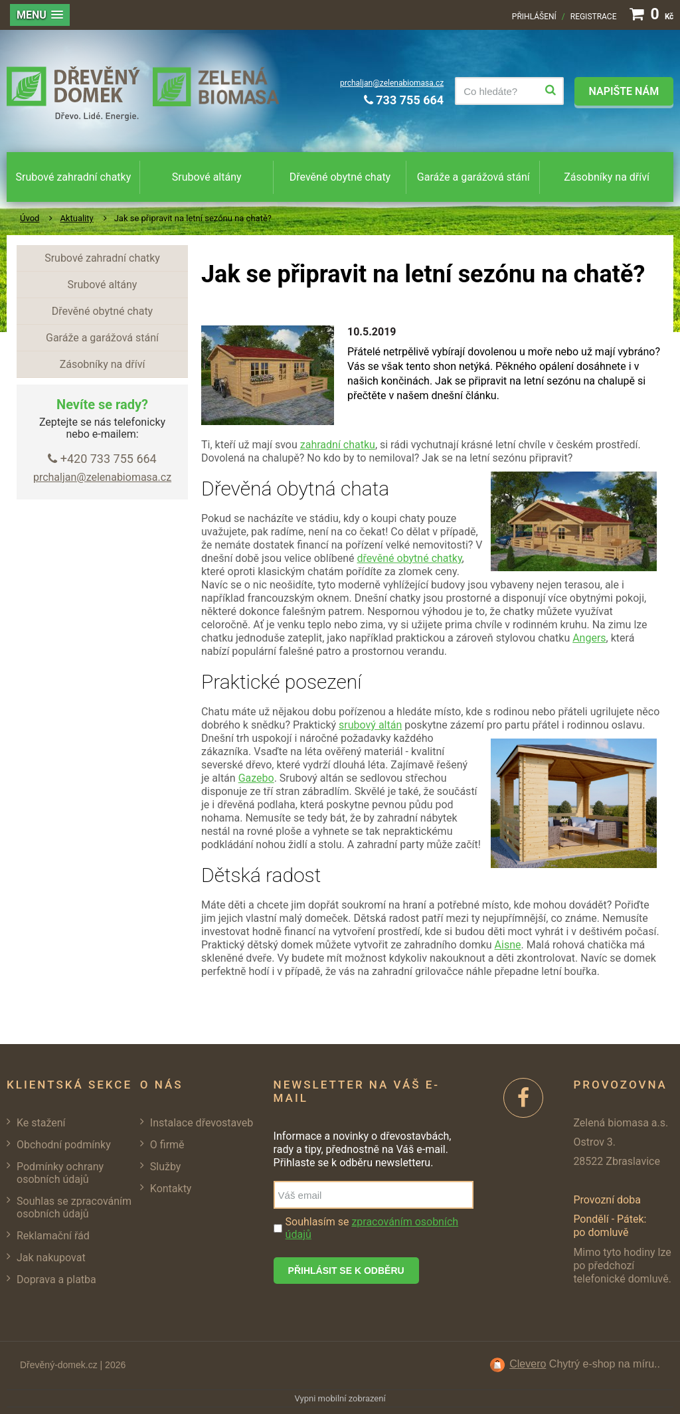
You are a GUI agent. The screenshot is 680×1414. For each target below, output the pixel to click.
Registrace (593, 16)
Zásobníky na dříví (606, 177)
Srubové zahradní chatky (73, 177)
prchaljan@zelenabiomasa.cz (392, 83)
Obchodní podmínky (64, 1144)
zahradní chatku (337, 444)
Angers (589, 638)
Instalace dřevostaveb (201, 1122)
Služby (165, 1166)
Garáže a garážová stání (473, 177)
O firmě (167, 1144)
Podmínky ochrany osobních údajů (60, 1173)
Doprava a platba (56, 1279)
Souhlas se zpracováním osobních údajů (74, 1207)
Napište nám (623, 91)
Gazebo (256, 778)
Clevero (527, 1364)
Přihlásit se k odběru (346, 1270)
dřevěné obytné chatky (409, 558)
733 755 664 (404, 100)
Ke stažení (41, 1122)
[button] (40, 15)
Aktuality (76, 218)
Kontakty (171, 1188)
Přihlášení (534, 16)
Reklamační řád (53, 1235)
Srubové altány (207, 177)
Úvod (29, 218)
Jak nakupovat (51, 1257)
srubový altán (370, 725)
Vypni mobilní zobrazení (339, 1398)
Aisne (508, 944)
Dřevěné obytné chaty (340, 177)
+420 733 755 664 (102, 459)
